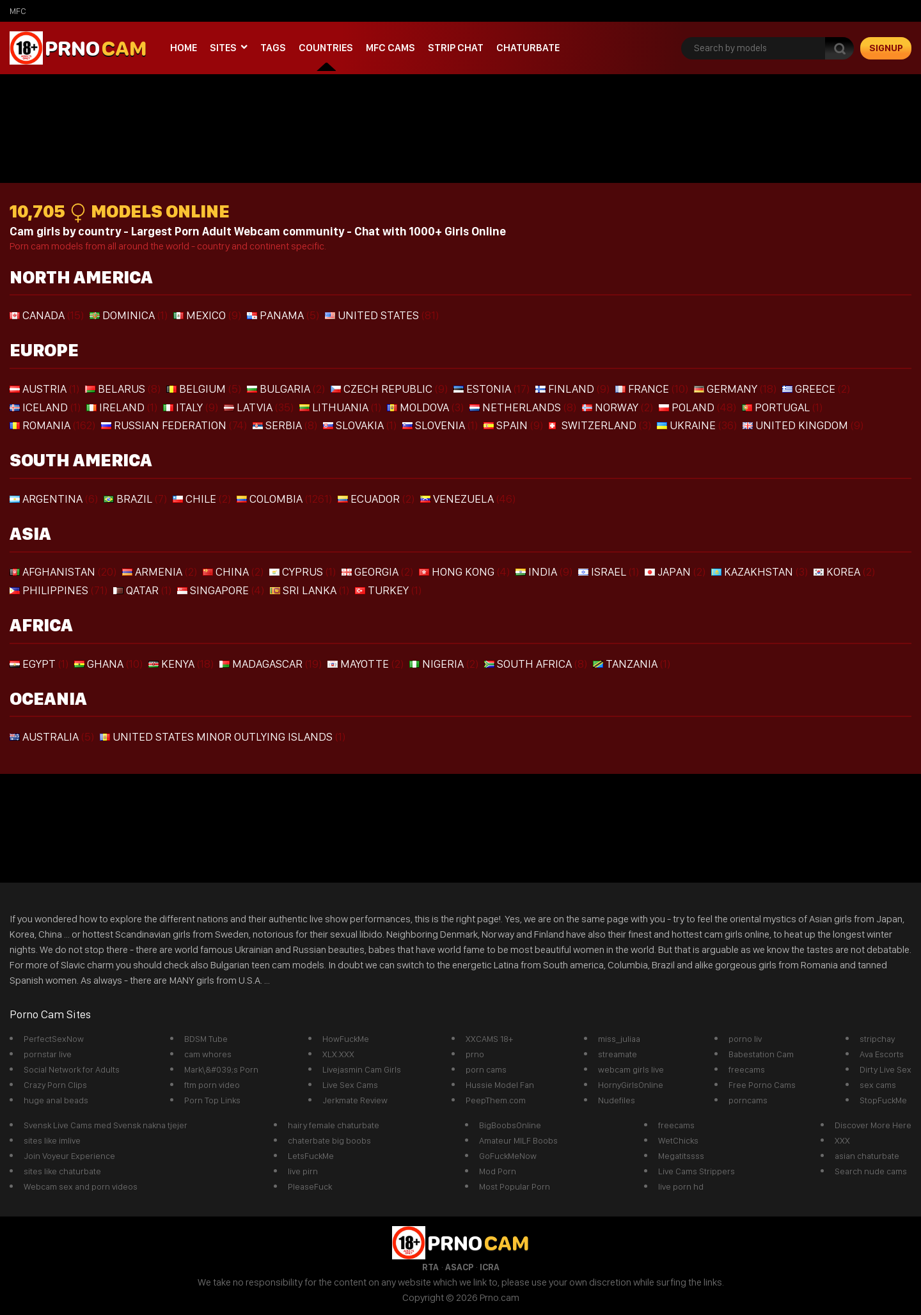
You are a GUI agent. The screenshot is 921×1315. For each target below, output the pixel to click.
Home (183, 48)
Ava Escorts (882, 1054)
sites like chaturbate (62, 1171)
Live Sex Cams (350, 1085)
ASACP (459, 1267)
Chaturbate (528, 48)
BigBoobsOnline (510, 1125)
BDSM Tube (206, 1039)
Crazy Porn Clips (55, 1085)
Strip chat (456, 48)
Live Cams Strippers (696, 1171)
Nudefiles (616, 1100)
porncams (747, 1100)
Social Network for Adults (72, 1069)
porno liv (745, 1039)
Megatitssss (681, 1156)
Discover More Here (873, 1125)
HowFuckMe (345, 1039)
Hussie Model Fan (500, 1085)
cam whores (208, 1054)
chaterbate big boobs (329, 1140)
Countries (326, 48)
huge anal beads (56, 1100)
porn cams (486, 1069)
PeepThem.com (496, 1100)
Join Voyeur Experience (69, 1156)
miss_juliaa (619, 1039)
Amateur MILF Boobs (518, 1140)
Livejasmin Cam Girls (361, 1069)
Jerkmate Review (355, 1100)
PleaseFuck (310, 1186)
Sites (223, 48)
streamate (617, 1054)
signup (886, 48)
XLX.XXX (338, 1054)
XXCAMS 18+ (489, 1039)
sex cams (878, 1085)
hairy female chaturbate (333, 1125)
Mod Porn (497, 1171)
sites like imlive (52, 1140)
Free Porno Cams (762, 1085)
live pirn (303, 1171)
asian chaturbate (867, 1156)
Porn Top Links (212, 1100)
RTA (430, 1267)
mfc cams (390, 48)
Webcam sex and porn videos (81, 1186)
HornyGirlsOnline (630, 1085)
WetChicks (678, 1140)
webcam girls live (631, 1069)
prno (475, 1054)
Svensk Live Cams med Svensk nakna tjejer (105, 1125)
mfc (18, 11)
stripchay (877, 1039)
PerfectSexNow (54, 1039)
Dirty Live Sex (885, 1069)
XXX (842, 1140)
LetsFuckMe (311, 1156)
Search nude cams (871, 1171)
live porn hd (681, 1186)
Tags (273, 48)
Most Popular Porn (514, 1186)
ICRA (490, 1267)
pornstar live (48, 1054)
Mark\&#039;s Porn (221, 1069)
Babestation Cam (761, 1054)
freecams (746, 1069)
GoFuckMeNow (508, 1156)
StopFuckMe (883, 1100)
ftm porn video (212, 1085)
